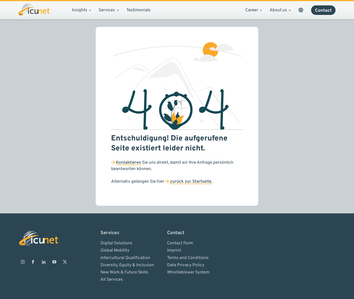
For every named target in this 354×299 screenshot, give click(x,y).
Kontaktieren (128, 162)
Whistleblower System (188, 272)
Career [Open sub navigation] (253, 10)
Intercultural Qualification (125, 257)
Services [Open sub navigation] (109, 10)
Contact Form (180, 243)
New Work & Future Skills (124, 272)
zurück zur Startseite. (191, 181)
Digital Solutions (116, 243)
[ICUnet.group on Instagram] (22, 261)
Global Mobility (114, 250)
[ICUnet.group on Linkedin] (44, 261)
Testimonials (138, 10)
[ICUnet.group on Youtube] (54, 261)
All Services (111, 279)
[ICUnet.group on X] (65, 261)
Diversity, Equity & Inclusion (127, 265)
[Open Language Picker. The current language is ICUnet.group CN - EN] (300, 10)
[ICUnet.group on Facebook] (33, 261)
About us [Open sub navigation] (280, 10)
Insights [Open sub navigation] (81, 10)
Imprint (174, 250)
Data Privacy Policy (185, 265)
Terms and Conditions (188, 257)
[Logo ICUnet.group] (34, 10)
